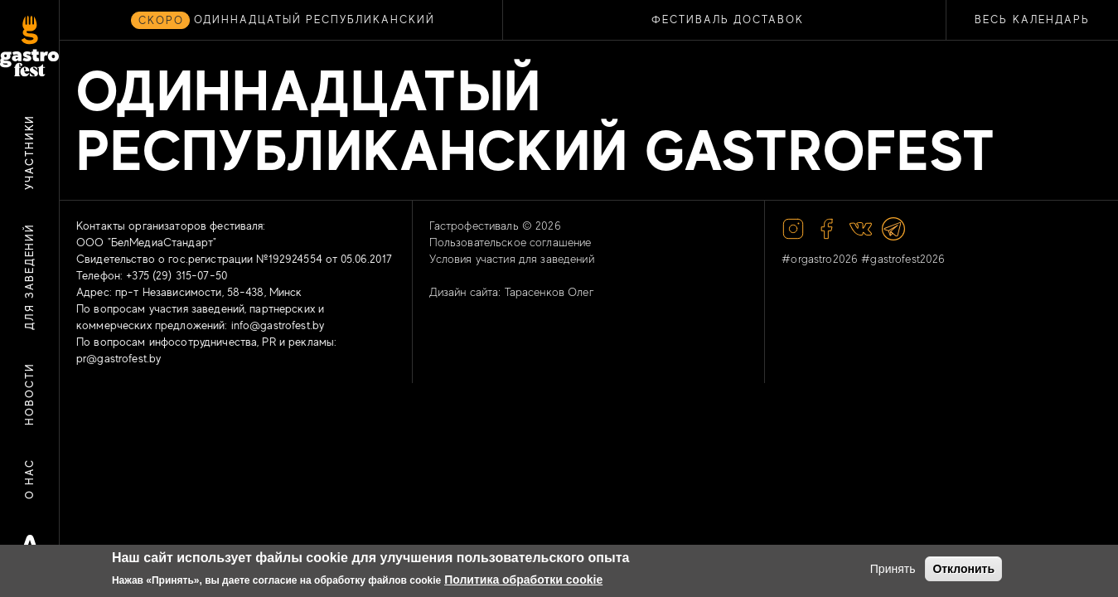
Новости (29, 394)
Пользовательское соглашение (510, 242)
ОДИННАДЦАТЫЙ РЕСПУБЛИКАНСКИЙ (314, 19)
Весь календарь (1032, 19)
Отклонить (963, 568)
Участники (29, 152)
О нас (29, 479)
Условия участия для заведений (511, 258)
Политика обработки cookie (523, 579)
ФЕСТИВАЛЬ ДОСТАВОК (727, 19)
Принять (893, 568)
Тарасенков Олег (549, 291)
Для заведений (29, 276)
